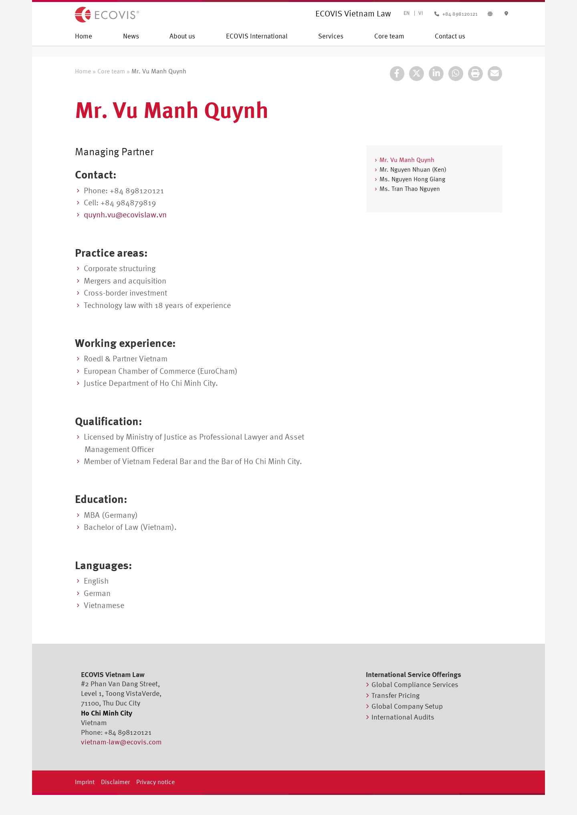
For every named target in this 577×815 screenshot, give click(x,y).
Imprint (85, 781)
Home (83, 36)
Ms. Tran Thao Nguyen (409, 188)
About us (182, 36)
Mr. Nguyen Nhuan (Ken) (412, 169)
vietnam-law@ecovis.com (121, 742)
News (131, 36)
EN (406, 13)
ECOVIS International (257, 36)
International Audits (402, 717)
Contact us (450, 36)
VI (420, 13)
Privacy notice (155, 781)
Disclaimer (115, 781)
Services (330, 36)
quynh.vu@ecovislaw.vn (125, 214)
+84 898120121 (455, 14)
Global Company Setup (407, 706)
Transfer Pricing (395, 695)
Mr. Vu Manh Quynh (406, 159)
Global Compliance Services (414, 684)
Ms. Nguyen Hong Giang (412, 178)
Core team (389, 36)
